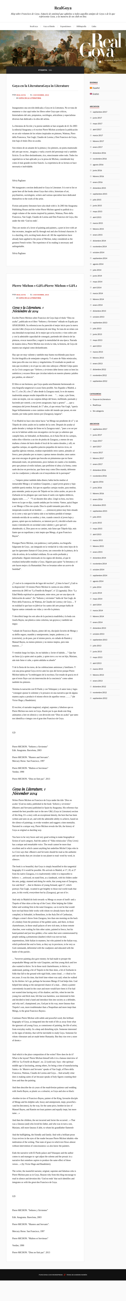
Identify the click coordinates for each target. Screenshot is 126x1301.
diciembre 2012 (99, 369)
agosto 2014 (98, 264)
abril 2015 (97, 217)
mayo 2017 (97, 123)
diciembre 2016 (99, 153)
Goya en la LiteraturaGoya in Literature (44, 88)
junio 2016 (97, 170)
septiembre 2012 (100, 381)
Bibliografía (81, 26)
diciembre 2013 (99, 311)
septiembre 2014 (100, 258)
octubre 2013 (98, 317)
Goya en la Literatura (30, 105)
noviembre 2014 (100, 246)
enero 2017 (97, 147)
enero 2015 (97, 235)
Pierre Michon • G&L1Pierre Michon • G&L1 (39, 298)
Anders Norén (80, 1296)
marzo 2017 (98, 135)
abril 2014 (97, 287)
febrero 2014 (98, 299)
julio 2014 (97, 270)
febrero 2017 (98, 141)
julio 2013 (97, 328)
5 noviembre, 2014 (42, 102)
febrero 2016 (98, 176)
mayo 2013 (97, 340)
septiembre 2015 (100, 194)
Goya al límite (49, 26)
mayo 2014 (97, 281)
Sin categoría (98, 411)
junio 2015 (97, 205)
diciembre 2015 (99, 188)
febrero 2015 (98, 229)
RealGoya (63, 7)
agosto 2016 (98, 164)
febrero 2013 (98, 357)
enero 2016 (97, 182)
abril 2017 (97, 129)
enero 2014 (97, 305)
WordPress (57, 1296)
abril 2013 (97, 346)
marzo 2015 (98, 223)
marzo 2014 (98, 293)
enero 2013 (97, 363)
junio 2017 (97, 118)
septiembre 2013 (100, 322)
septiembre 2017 (100, 112)
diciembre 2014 (99, 240)
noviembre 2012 (100, 375)
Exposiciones (65, 26)
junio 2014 (97, 275)
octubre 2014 (98, 252)
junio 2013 (97, 334)
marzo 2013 (98, 352)
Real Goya (21, 102)
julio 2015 (97, 199)
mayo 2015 (97, 211)
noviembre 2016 (100, 158)
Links (94, 26)
